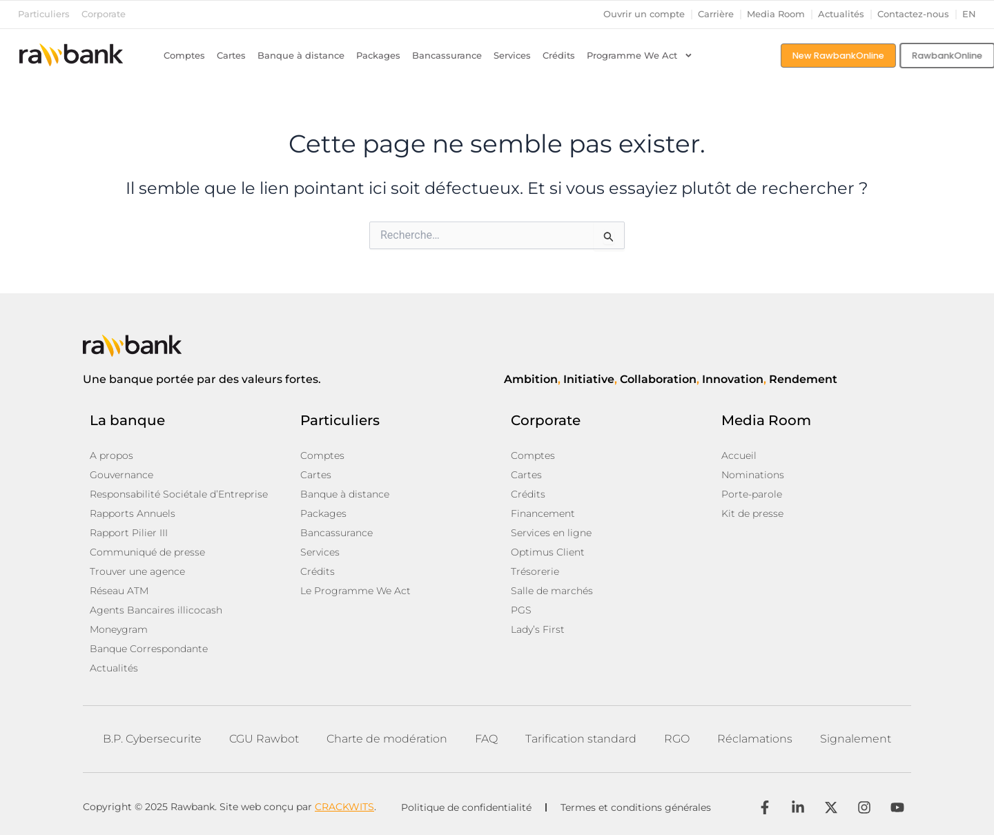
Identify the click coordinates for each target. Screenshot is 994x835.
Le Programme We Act (355, 590)
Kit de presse (752, 513)
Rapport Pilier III (129, 533)
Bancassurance (447, 55)
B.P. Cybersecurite (152, 738)
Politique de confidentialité (466, 807)
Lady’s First (538, 629)
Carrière (716, 14)
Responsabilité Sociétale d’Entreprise (179, 494)
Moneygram (119, 629)
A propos (111, 455)
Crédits (559, 55)
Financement (543, 513)
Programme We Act (640, 56)
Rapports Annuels (132, 513)
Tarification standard (580, 738)
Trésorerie (535, 571)
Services (512, 55)
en (969, 14)
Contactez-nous (913, 14)
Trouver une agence (137, 571)
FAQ (486, 738)
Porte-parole (751, 494)
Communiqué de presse (147, 552)
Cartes (231, 55)
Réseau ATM (119, 590)
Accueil (739, 455)
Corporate (103, 14)
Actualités (841, 14)
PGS (521, 610)
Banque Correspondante (149, 648)
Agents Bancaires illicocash (156, 610)
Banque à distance (300, 55)
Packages (378, 55)
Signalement (855, 738)
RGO (677, 738)
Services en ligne (551, 533)
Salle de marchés (552, 590)
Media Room (776, 14)
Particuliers (44, 14)
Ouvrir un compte (644, 14)
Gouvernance (121, 475)
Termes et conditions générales (636, 807)
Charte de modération (387, 738)
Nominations (752, 475)
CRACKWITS (344, 806)
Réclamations (754, 738)
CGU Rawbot (264, 738)
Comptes (184, 55)
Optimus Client (548, 552)
